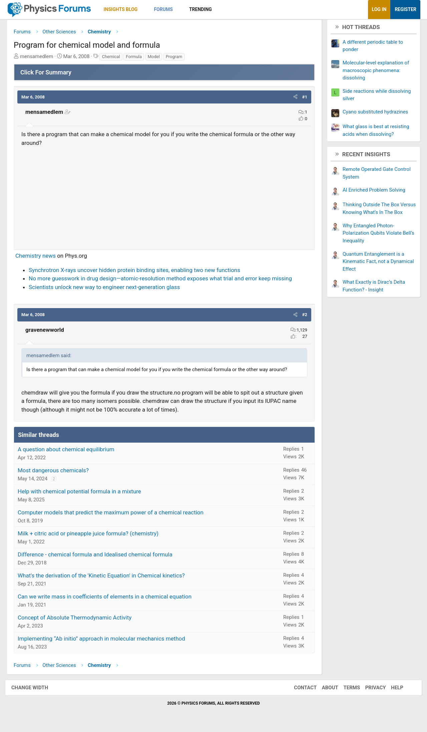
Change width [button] (36, 690)
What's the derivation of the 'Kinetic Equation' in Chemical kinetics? (106, 578)
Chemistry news (40, 258)
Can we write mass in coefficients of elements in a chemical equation (109, 599)
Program (179, 58)
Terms (345, 690)
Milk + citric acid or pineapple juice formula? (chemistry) (93, 536)
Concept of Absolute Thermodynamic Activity (79, 620)
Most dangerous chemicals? (58, 473)
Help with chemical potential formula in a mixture (84, 494)
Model (159, 58)
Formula (139, 58)
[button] (148, 9)
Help (390, 690)
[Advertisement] (164, 198)
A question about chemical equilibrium (71, 452)
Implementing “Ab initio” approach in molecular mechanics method (106, 641)
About (323, 690)
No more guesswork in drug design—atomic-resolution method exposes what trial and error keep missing (165, 281)
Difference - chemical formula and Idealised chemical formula (100, 557)
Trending (205, 9)
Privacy (369, 690)
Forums (168, 9)
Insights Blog (126, 9)
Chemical (116, 58)
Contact (298, 690)
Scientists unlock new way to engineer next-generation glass (109, 289)
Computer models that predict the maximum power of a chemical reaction (115, 515)
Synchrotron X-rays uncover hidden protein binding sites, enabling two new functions (139, 272)
